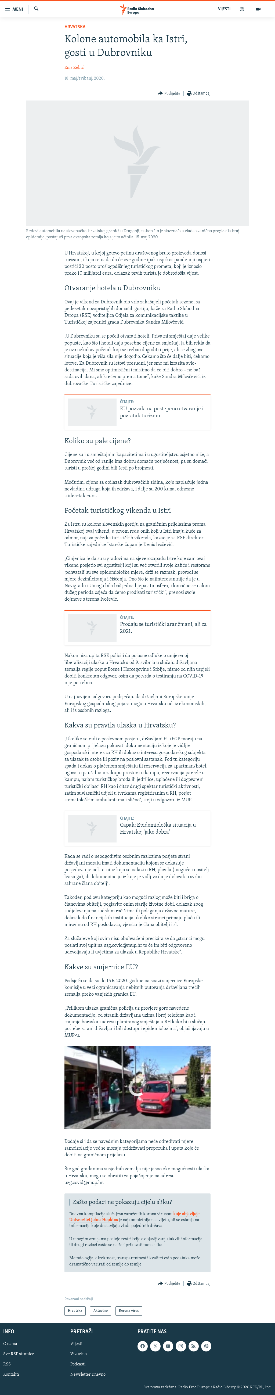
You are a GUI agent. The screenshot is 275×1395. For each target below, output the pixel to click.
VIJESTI (224, 9)
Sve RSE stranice (18, 1354)
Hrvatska (74, 27)
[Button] (169, 93)
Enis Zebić (74, 68)
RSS (7, 1364)
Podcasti (78, 1364)
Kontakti (11, 1374)
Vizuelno (78, 1354)
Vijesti (76, 1344)
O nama (10, 1344)
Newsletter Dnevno (88, 1374)
